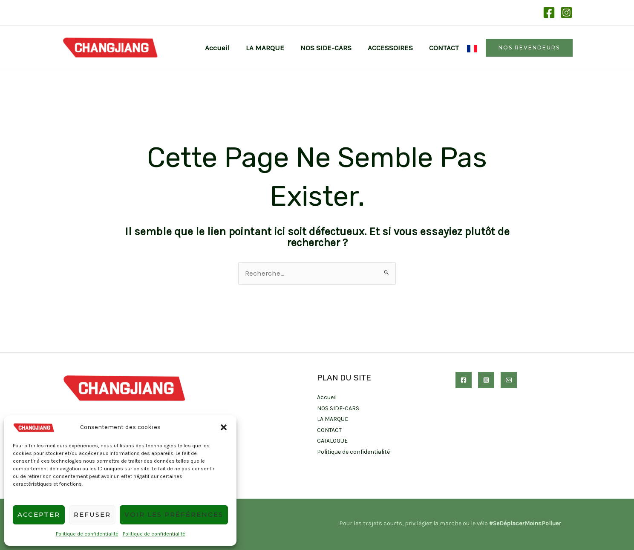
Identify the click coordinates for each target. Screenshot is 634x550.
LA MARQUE (271, 47)
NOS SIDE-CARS (330, 47)
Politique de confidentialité (87, 534)
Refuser (92, 514)
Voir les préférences (173, 514)
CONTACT (445, 47)
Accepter (38, 514)
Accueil (225, 47)
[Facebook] (549, 12)
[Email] (509, 380)
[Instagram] (566, 12)
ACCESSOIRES (392, 47)
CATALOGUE (332, 440)
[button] (223, 427)
